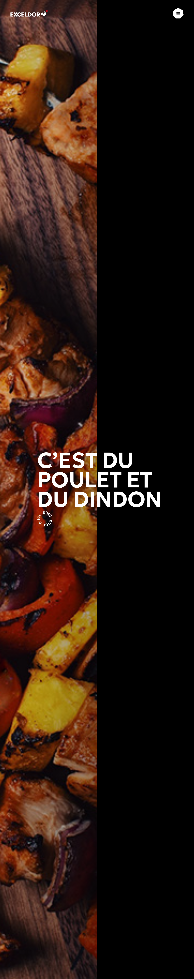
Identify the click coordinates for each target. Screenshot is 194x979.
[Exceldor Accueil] (29, 13)
